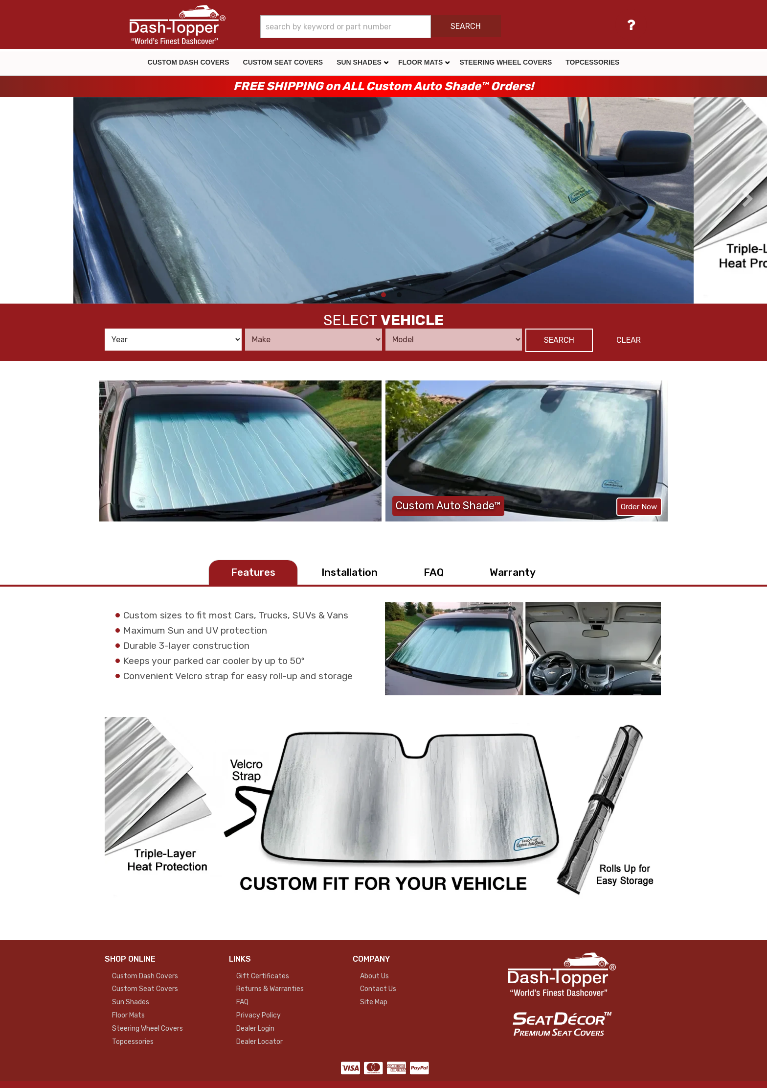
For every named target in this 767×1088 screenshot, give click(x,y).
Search (559, 340)
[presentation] (19, 199)
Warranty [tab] (513, 572)
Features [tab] (253, 572)
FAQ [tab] (434, 572)
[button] (409, 26)
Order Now (639, 506)
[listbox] (173, 340)
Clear (628, 340)
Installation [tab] (349, 572)
